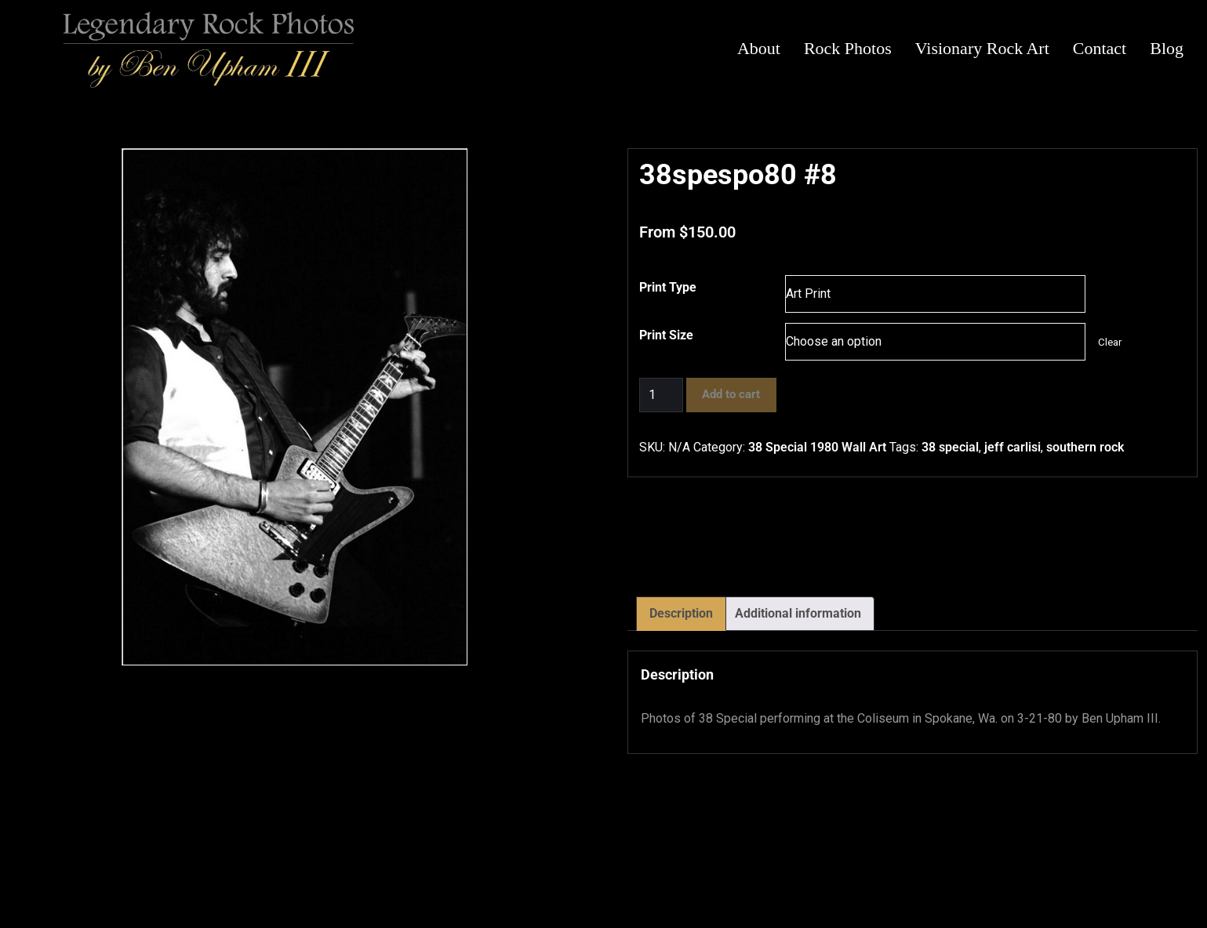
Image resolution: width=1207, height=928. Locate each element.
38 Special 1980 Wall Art (817, 447)
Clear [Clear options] (1110, 342)
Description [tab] (681, 613)
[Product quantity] (661, 395)
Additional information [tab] (798, 613)
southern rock (1085, 447)
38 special (950, 447)
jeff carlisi (1012, 447)
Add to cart (731, 394)
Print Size (666, 335)
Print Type (667, 287)
